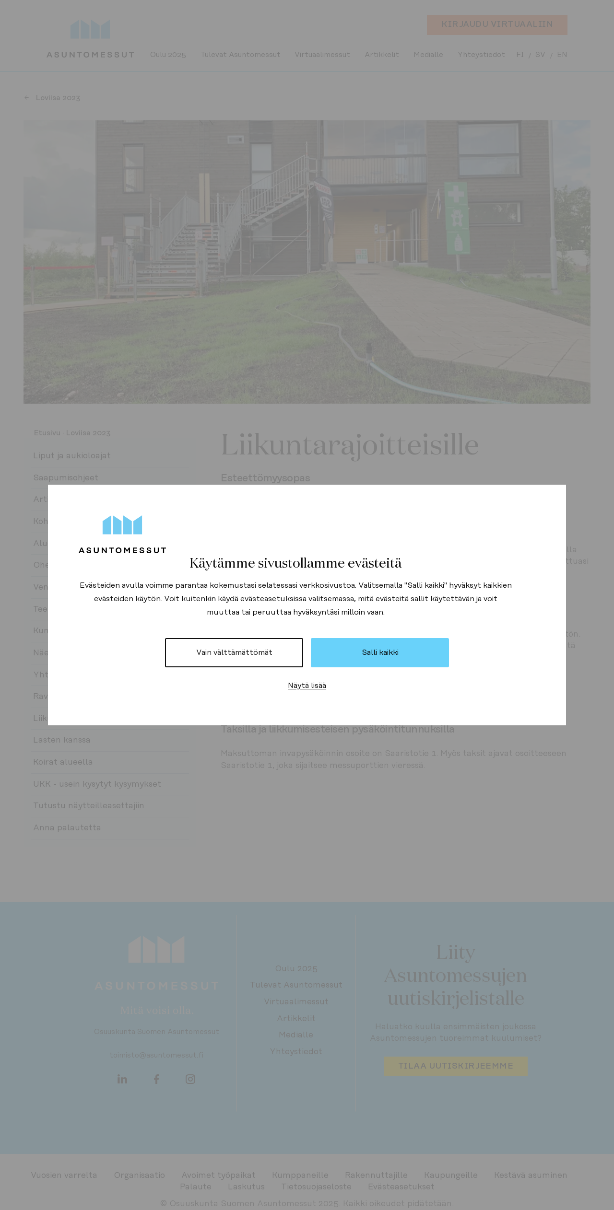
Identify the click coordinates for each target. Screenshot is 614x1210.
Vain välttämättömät (234, 652)
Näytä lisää (307, 685)
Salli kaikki (380, 652)
